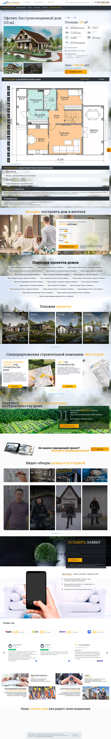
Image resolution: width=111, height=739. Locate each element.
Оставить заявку (76, 72)
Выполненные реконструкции (27, 705)
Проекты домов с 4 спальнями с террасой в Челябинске (62, 231)
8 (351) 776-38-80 (66, 705)
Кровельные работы (6, 710)
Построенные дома (25, 703)
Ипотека (41, 703)
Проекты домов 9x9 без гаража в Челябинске (27, 224)
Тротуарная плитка (25, 713)
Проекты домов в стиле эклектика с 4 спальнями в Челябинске (85, 217)
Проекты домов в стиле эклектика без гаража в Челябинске (26, 221)
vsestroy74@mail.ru (59, 707)
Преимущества (43, 710)
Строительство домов (8, 7)
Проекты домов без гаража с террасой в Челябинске (22, 228)
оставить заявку (68, 197)
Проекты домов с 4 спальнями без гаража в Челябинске (61, 221)
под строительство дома (13, 316)
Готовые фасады (24, 708)
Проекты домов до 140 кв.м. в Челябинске (81, 235)
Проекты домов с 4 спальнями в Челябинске (32, 235)
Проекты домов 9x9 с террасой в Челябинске (86, 224)
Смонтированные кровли (26, 707)
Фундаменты (4, 714)
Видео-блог (51, 2)
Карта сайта (4, 736)
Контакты (44, 7)
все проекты (55, 297)
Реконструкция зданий (7, 707)
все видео (55, 483)
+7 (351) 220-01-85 (101, 2)
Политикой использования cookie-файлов (44, 736)
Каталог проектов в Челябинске (90, 231)
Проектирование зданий (7, 705)
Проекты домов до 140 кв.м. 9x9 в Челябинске (90, 239)
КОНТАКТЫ (53, 700)
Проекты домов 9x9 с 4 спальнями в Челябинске (56, 224)
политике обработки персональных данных (85, 515)
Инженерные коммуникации (8, 716)
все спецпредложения (54, 343)
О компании (26, 2)
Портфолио (37, 7)
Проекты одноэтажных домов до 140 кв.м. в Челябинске (38, 242)
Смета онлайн (79, 524)
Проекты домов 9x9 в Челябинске (57, 235)
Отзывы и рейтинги (39, 2)
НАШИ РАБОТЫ (24, 700)
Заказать (100, 399)
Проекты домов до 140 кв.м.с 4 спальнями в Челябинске (58, 239)
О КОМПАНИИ (42, 700)
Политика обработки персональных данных (26, 726)
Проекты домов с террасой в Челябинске (92, 221)
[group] (85, 100)
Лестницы (3, 718)
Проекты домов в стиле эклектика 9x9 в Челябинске (54, 228)
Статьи (40, 711)
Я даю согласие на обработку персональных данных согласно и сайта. (86, 515)
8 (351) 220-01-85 (57, 705)
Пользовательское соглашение (8, 726)
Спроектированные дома (26, 711)
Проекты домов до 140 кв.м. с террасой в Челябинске (24, 239)
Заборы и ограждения (7, 713)
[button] (53, 61)
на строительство (66, 313)
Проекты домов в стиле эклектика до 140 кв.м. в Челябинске (73, 242)
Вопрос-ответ (42, 705)
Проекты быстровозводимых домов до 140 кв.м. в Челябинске (56, 246)
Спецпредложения (56, 7)
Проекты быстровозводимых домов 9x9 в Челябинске (28, 231)
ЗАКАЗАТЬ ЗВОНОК (105, 3)
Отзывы (41, 708)
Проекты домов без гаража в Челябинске (22, 217)
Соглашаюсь (75, 735)
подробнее (15, 336)
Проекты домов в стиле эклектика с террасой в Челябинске (89, 228)
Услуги (30, 7)
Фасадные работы (6, 708)
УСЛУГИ (3, 700)
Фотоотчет (67, 524)
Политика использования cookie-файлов (46, 726)
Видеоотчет (93, 524)
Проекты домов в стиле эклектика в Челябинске (50, 217)
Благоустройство (5, 711)
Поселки (41, 713)
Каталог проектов (21, 7)
